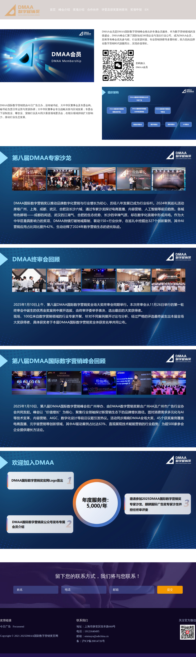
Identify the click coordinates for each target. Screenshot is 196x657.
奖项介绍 (78, 9)
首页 (53, 9)
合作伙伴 (93, 9)
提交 (170, 589)
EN (146, 9)
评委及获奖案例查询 (114, 9)
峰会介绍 (64, 9)
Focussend (18, 626)
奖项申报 (136, 9)
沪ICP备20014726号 (93, 641)
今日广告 (5, 626)
